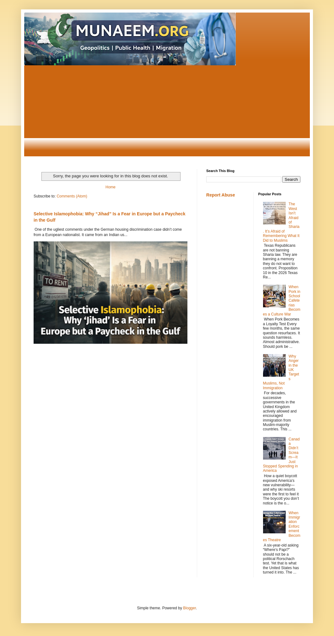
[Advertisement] (167, 112)
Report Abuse (220, 194)
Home (110, 187)
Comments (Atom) (72, 196)
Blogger (189, 608)
